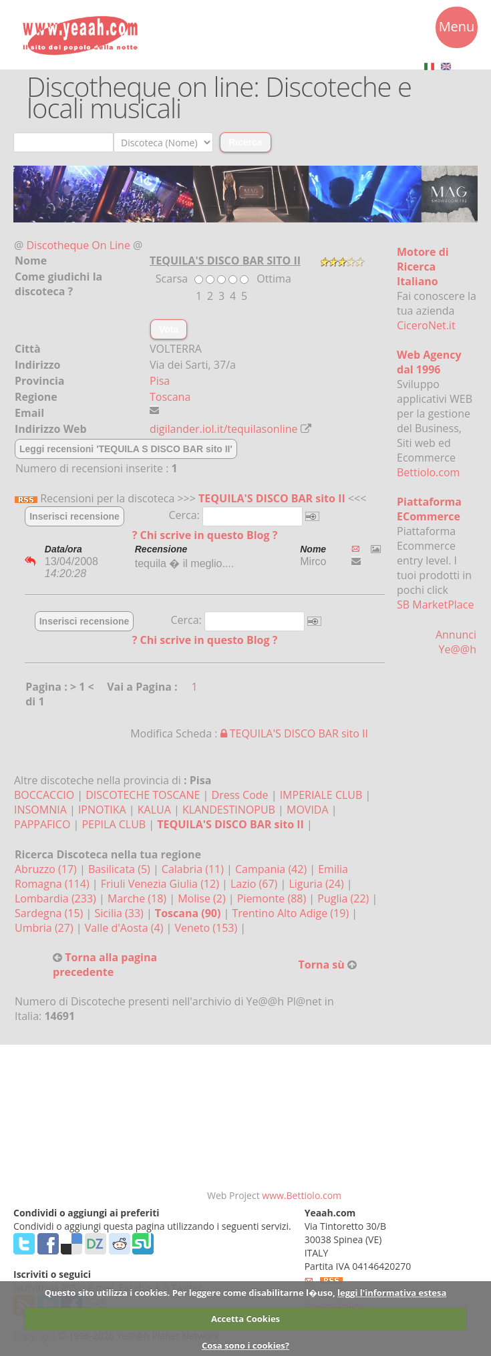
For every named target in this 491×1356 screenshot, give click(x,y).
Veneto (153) (207, 927)
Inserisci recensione (74, 516)
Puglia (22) (344, 898)
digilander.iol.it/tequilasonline (224, 428)
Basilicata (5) (120, 869)
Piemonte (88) (273, 898)
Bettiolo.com (428, 472)
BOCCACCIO (44, 795)
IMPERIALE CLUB (321, 795)
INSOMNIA (40, 809)
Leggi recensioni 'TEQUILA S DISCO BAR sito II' (125, 449)
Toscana (170, 396)
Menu (457, 28)
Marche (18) (138, 898)
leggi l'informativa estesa (391, 1293)
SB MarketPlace (435, 604)
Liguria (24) (317, 883)
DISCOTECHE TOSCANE (143, 795)
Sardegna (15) (50, 913)
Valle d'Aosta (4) (125, 927)
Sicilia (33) (120, 913)
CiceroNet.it (426, 325)
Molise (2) (203, 898)
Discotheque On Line (78, 245)
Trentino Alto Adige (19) (291, 913)
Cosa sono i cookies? (245, 1345)
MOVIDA (308, 809)
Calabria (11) (194, 869)
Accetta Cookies (245, 1319)
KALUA (154, 809)
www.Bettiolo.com (301, 1195)
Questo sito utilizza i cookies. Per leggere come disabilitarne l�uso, (190, 1293)
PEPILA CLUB (113, 824)
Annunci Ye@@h (456, 642)
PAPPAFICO (42, 824)
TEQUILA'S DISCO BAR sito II (271, 498)
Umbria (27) (45, 927)
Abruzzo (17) (47, 869)
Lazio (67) (255, 883)
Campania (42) (272, 869)
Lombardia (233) (57, 898)
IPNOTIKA (102, 809)
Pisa (160, 380)
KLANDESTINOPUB (228, 809)
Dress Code (240, 795)
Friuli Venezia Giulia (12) (161, 883)
